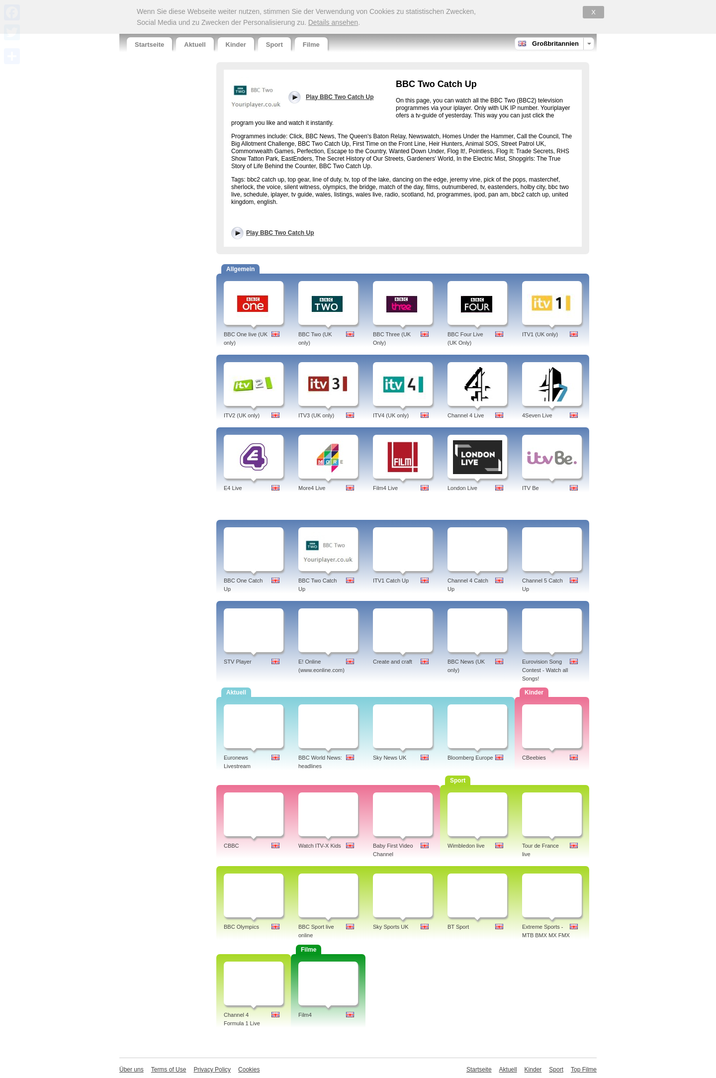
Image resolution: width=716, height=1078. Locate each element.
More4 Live (311, 488)
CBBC (231, 846)
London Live (462, 488)
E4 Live (233, 488)
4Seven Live (537, 415)
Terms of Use (168, 1069)
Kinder (236, 44)
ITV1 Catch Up (391, 581)
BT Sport (458, 927)
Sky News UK (389, 758)
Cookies (249, 1069)
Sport (274, 44)
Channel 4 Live (466, 415)
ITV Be (530, 488)
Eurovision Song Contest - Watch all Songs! (545, 670)
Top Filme (584, 1069)
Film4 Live (385, 488)
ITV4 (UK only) (391, 415)
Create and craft (392, 662)
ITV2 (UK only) (242, 415)
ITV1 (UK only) (540, 334)
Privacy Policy (212, 1069)
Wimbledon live (466, 846)
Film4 (305, 1015)
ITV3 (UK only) (316, 415)
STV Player (238, 662)
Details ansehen (333, 22)
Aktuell (194, 44)
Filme (311, 44)
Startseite (149, 44)
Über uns (131, 1069)
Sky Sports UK (391, 927)
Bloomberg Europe (470, 758)
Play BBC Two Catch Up (280, 232)
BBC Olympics (241, 927)
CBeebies (534, 758)
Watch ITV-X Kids (319, 846)
